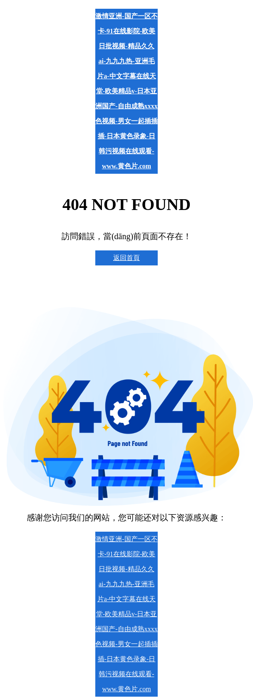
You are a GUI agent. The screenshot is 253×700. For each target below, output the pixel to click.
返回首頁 (126, 257)
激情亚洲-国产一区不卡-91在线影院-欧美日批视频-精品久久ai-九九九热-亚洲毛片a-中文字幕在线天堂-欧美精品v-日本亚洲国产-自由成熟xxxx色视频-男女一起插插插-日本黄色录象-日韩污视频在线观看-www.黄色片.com (126, 91)
